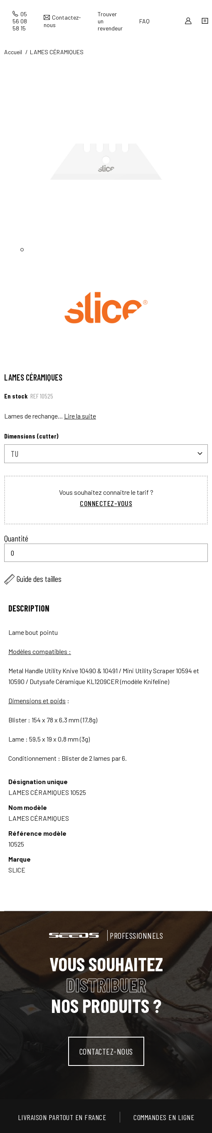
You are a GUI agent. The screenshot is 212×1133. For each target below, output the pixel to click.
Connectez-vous (106, 503)
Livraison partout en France (62, 1117)
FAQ (144, 21)
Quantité (16, 538)
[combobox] (106, 453)
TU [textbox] (14, 454)
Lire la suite (80, 416)
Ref (34, 396)
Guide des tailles (39, 579)
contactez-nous (106, 1051)
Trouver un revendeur (110, 21)
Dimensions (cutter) (31, 436)
